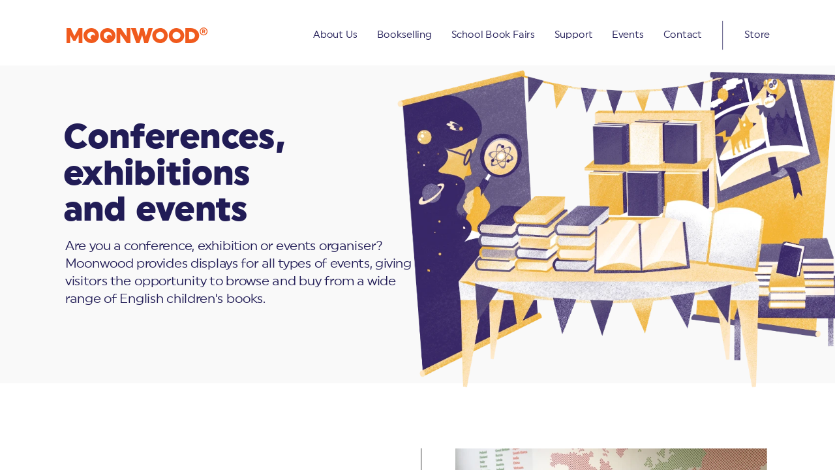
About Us (335, 35)
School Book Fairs (492, 35)
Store (757, 35)
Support (573, 35)
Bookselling (403, 35)
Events (627, 35)
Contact (682, 35)
